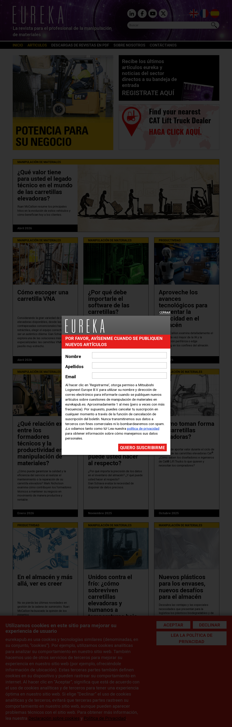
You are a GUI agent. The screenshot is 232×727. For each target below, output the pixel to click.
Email (70, 376)
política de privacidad (143, 429)
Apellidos (74, 366)
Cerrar (164, 312)
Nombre (73, 356)
